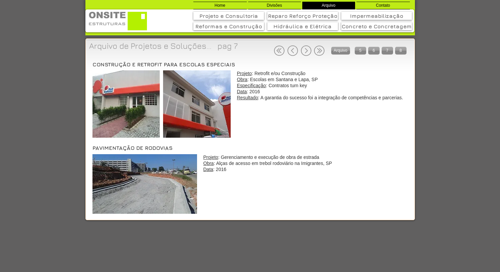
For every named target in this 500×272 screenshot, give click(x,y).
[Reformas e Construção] (228, 26)
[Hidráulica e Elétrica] (302, 26)
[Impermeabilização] (376, 16)
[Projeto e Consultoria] (228, 16)
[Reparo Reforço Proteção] (302, 16)
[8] (401, 51)
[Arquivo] (340, 51)
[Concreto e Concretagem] (376, 26)
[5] (360, 51)
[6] (374, 51)
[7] (387, 51)
